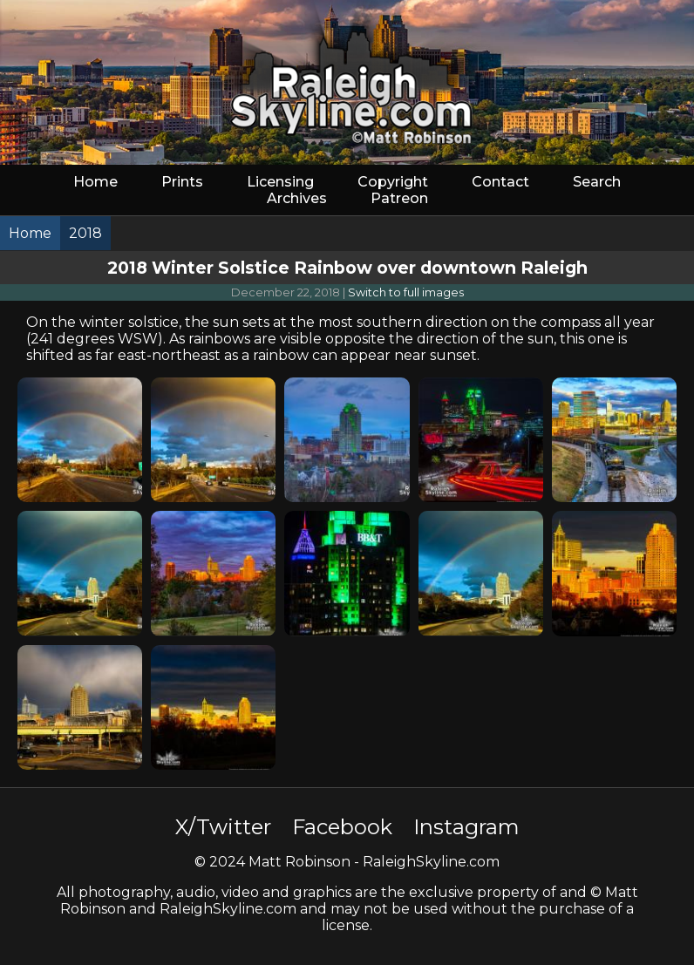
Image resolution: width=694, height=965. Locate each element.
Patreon (399, 198)
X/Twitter (223, 826)
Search (597, 181)
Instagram (466, 826)
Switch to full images (406, 292)
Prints (182, 181)
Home (95, 181)
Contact (500, 181)
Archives (297, 198)
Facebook (342, 826)
